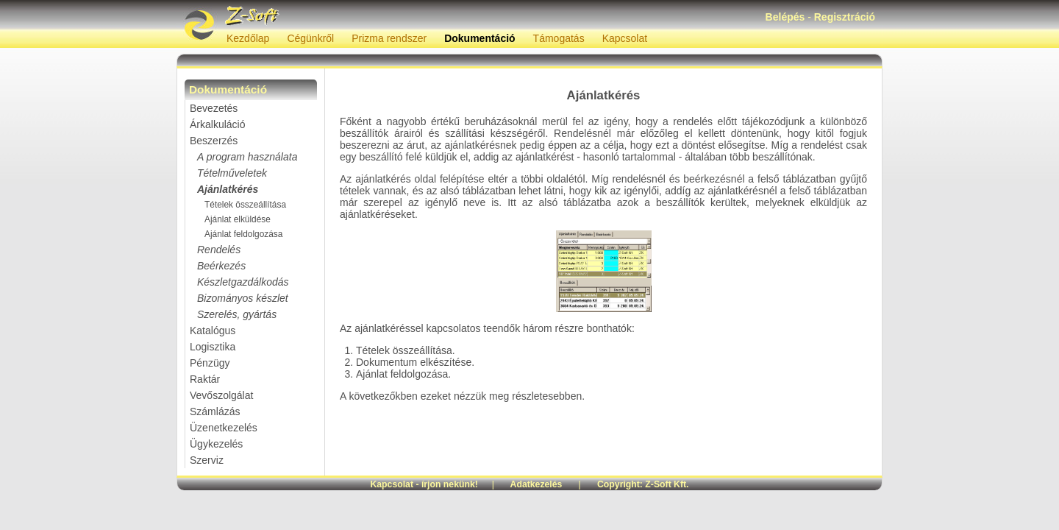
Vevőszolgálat (221, 395)
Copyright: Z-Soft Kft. (642, 484)
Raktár (205, 379)
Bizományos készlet (242, 298)
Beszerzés (214, 140)
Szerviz (207, 460)
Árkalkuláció (217, 124)
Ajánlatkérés (227, 189)
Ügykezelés (216, 444)
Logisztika (212, 347)
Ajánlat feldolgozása (243, 234)
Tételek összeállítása (245, 204)
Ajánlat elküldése (237, 219)
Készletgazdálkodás (243, 282)
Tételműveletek (232, 173)
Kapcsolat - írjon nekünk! (424, 484)
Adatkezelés (536, 484)
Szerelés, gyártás (237, 314)
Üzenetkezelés (223, 428)
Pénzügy (209, 363)
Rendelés (218, 249)
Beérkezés (221, 266)
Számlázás (215, 411)
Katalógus (212, 330)
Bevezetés (214, 108)
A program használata (247, 157)
